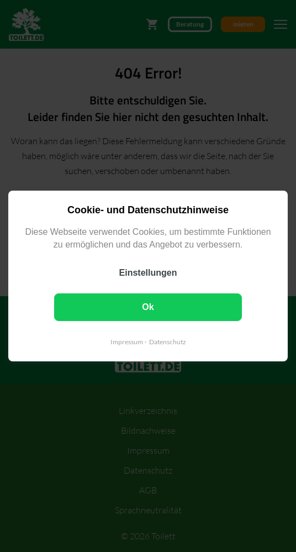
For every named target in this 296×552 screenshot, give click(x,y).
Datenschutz (167, 342)
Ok (148, 307)
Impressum (126, 342)
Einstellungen (148, 272)
